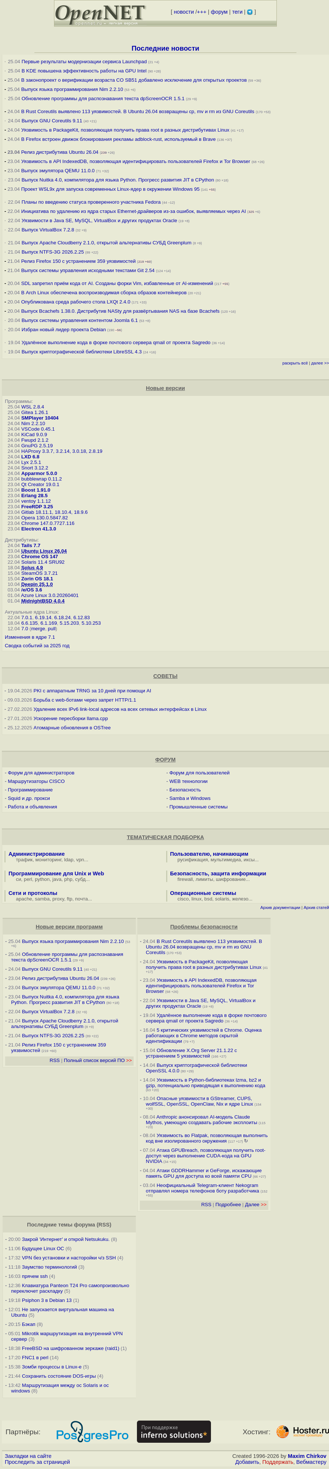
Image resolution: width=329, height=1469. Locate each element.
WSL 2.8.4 (32, 407)
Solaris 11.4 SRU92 (42, 562)
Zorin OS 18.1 (37, 578)
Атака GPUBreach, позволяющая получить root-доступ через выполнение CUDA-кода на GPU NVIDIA (205, 1155)
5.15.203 (69, 623)
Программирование (30, 790)
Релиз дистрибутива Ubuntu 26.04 (59, 152)
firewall (185, 879)
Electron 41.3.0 (38, 529)
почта (81, 899)
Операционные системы (203, 893)
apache (24, 899)
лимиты (204, 879)
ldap (68, 859)
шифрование (231, 879)
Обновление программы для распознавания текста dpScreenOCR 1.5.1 (103, 98)
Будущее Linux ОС (43, 1248)
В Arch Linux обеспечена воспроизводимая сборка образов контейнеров (104, 292)
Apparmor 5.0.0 (39, 473)
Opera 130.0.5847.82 (44, 517)
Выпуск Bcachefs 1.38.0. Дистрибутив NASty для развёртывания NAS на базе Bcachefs (120, 311)
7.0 (24, 628)
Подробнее (228, 1204)
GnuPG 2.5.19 (37, 445)
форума (84, 1225)
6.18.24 (62, 617)
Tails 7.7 (30, 545)
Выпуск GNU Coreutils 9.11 (51, 120)
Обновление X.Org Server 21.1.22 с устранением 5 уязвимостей (191, 1053)
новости (184, 12)
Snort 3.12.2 (34, 468)
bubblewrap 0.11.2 (41, 479)
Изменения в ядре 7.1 (30, 637)
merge (38, 628)
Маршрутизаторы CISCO (36, 781)
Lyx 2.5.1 (31, 462)
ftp (70, 899)
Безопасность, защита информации (218, 873)
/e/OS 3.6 (31, 590)
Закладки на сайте (28, 1456)
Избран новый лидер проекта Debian (63, 329)
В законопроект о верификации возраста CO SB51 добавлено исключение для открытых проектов (134, 80)
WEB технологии (188, 781)
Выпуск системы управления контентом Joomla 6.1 (79, 320)
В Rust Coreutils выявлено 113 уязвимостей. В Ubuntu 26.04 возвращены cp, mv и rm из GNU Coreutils (137, 111)
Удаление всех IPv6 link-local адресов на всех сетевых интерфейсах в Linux (120, 709)
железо (240, 899)
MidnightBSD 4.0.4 (42, 601)
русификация (193, 859)
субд (80, 879)
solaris (222, 899)
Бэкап (28, 1324)
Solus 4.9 (32, 567)
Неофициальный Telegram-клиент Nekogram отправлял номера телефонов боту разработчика (202, 1188)
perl (28, 879)
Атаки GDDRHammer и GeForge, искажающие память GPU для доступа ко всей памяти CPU (204, 1173)
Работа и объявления (32, 807)
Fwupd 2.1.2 (34, 440)
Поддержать (277, 1462)
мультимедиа (226, 859)
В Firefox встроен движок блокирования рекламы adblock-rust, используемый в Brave (118, 139)
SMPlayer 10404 (39, 418)
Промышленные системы (198, 807)
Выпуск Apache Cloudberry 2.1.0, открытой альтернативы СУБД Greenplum (106, 242)
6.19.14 (43, 617)
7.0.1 (26, 617)
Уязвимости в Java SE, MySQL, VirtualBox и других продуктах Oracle (99, 220)
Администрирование (37, 854)
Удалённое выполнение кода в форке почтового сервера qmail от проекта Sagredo (116, 342)
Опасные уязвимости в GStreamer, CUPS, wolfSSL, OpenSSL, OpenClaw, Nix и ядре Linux (199, 1101)
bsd (208, 899)
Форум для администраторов (41, 773)
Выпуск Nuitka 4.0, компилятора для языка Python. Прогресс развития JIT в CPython (117, 180)
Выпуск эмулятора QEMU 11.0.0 (58, 170)
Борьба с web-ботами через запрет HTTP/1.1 (85, 700)
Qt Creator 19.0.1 (40, 484)
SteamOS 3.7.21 (39, 573)
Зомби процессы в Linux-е (51, 1367)
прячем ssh (35, 1276)
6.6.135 (29, 623)
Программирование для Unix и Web (56, 873)
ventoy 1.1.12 (36, 501)
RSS (55, 1060)
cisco (183, 899)
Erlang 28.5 (34, 495)
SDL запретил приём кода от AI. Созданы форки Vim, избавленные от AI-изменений (117, 283)
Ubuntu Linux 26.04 (44, 551)
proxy (58, 899)
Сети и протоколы (33, 893)
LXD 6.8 (30, 456)
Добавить (247, 1462)
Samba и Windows (190, 798)
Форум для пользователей (199, 773)
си (18, 879)
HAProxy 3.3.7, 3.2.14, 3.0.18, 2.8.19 (61, 451)
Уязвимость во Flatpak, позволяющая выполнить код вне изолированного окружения (207, 1138)
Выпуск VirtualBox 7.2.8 (47, 230)
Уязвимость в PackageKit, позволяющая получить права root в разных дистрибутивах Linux (126, 130)
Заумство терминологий (49, 1267)
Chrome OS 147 (39, 556)
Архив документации (280, 907)
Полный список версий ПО (98, 1060)
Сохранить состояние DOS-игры (59, 1376)
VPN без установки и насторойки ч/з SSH (69, 1258)
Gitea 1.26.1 (34, 412)
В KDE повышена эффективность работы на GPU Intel (84, 71)
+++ (202, 12)
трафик (24, 859)
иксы (249, 859)
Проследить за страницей (37, 1462)
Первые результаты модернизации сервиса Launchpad (84, 61)
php (68, 879)
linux (196, 899)
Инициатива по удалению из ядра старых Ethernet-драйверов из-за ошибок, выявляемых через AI (133, 211)
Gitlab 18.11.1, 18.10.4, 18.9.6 (54, 512)
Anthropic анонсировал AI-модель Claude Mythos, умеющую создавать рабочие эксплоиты (201, 1119)
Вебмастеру (311, 1462)
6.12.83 (81, 617)
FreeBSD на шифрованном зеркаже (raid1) (70, 1348)
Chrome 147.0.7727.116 (47, 523)
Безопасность (185, 790)
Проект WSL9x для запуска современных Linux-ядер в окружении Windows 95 (110, 189)
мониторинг (48, 859)
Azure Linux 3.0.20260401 (50, 595)
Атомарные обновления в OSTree (72, 727)
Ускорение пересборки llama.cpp (71, 718)
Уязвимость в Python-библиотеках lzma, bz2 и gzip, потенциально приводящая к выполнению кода (205, 1082)
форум (219, 12)
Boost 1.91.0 (35, 490)
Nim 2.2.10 (33, 423)
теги (237, 12)
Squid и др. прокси (29, 798)
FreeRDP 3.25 (37, 506)
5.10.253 (91, 623)
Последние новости (165, 48)
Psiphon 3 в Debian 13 (47, 1300)
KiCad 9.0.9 (34, 434)
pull (52, 628)
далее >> (320, 363)
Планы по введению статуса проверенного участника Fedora (91, 202)
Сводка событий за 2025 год (37, 645)
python (42, 879)
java (57, 879)
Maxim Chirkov (307, 1456)
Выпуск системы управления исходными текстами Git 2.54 (88, 270)
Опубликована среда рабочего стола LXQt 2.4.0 (75, 302)
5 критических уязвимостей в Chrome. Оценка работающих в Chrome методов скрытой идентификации (204, 1035)
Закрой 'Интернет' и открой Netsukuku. (66, 1239)
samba (42, 899)
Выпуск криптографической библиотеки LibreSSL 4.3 (81, 351)
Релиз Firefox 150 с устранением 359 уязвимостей (78, 261)
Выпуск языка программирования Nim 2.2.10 (72, 89)
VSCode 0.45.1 (37, 429)
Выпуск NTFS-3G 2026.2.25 (52, 252)
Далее (255, 1204)
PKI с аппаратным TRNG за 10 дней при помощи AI (92, 690)
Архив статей (316, 907)
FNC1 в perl (35, 1357)
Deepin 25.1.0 (37, 584)
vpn (80, 859)
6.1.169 (48, 623)
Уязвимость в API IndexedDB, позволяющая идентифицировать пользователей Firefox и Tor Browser (135, 161)
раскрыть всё (295, 363)
